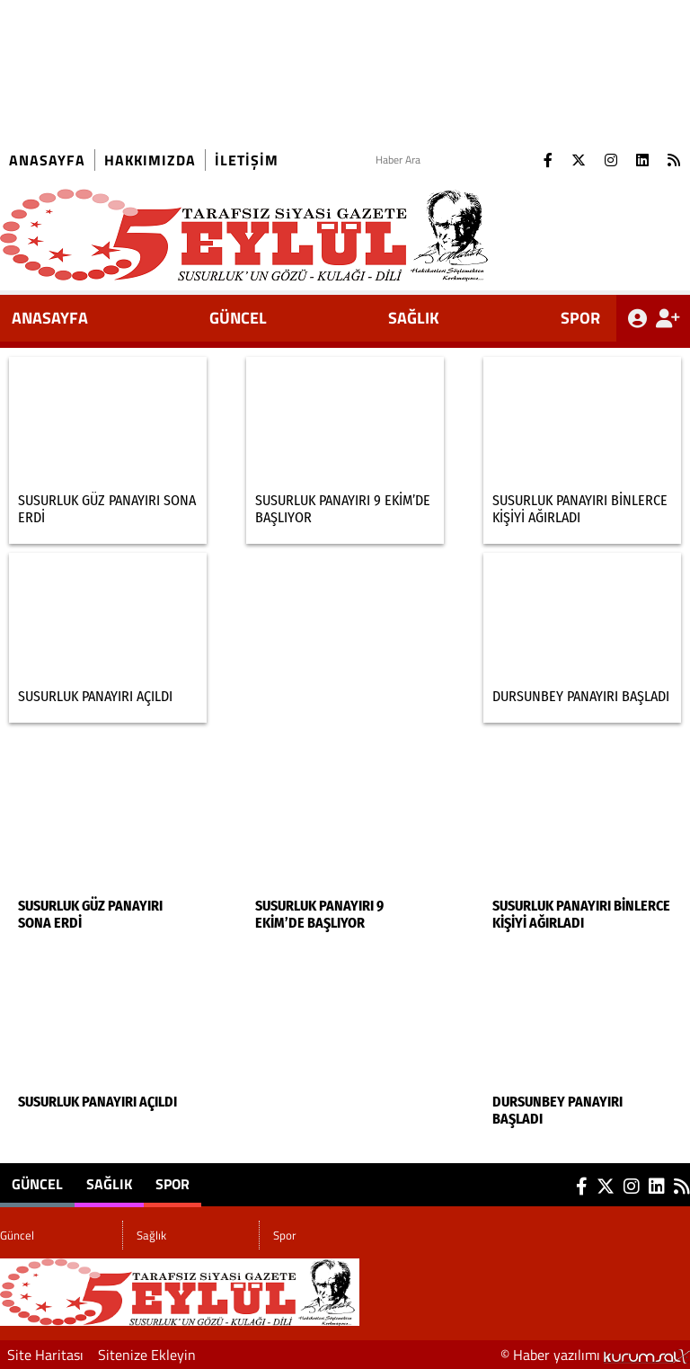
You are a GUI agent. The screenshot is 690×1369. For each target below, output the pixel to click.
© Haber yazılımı (595, 1354)
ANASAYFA (50, 318)
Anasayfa (47, 160)
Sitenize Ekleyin (147, 1354)
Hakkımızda (150, 160)
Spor (580, 318)
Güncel (238, 318)
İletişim (247, 160)
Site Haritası (45, 1354)
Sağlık (413, 318)
